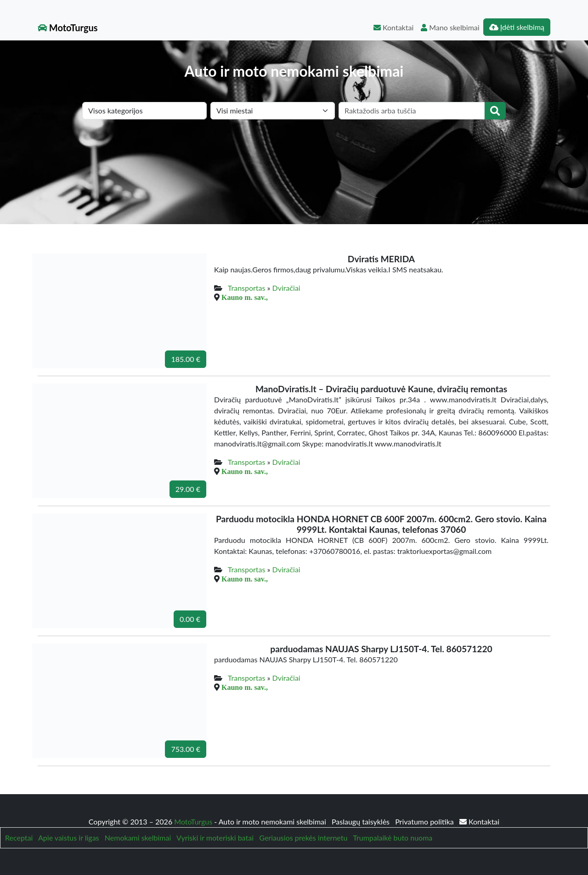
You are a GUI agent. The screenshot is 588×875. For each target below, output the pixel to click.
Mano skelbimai (450, 27)
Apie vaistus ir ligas (68, 837)
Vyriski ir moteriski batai (215, 837)
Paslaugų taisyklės (361, 821)
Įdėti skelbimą (516, 27)
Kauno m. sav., (244, 297)
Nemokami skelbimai (138, 837)
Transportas (247, 287)
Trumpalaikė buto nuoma (392, 837)
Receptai (19, 837)
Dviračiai (286, 287)
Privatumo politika (425, 821)
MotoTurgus (68, 27)
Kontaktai (393, 27)
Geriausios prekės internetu (303, 837)
